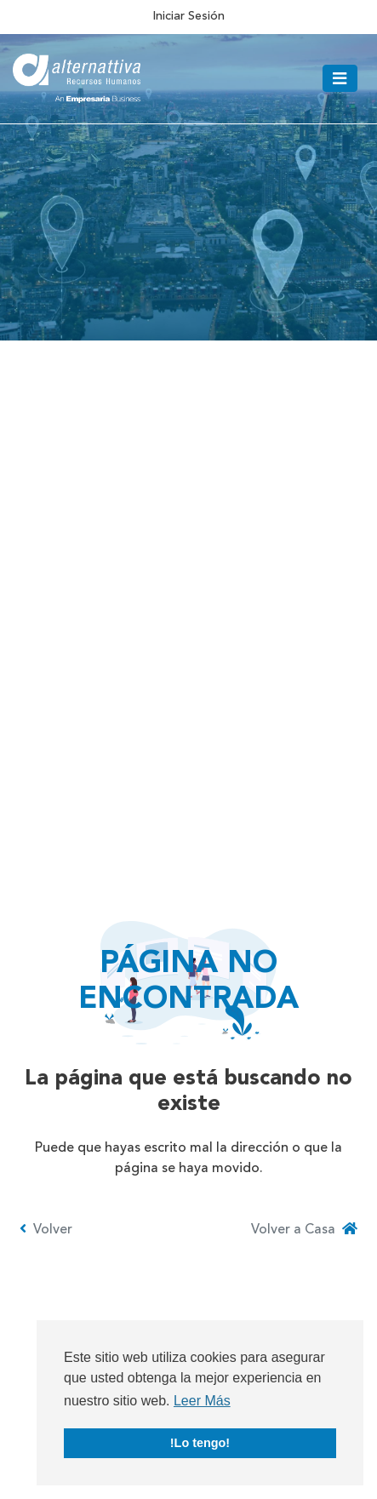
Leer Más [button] (202, 1400)
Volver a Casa (304, 1229)
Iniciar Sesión (188, 16)
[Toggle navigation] (340, 78)
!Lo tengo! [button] (200, 1443)
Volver (46, 1229)
